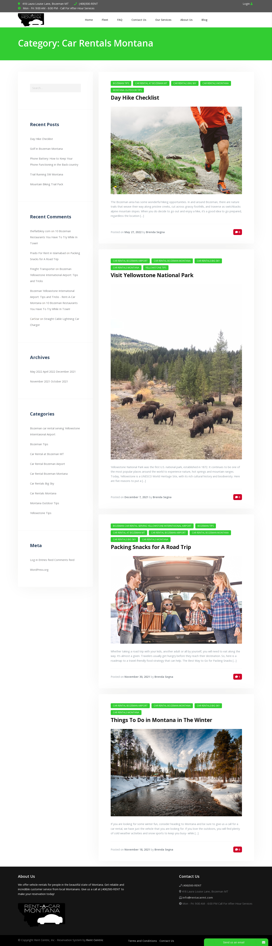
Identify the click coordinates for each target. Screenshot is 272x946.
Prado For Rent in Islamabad (48, 253)
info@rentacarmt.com (197, 896)
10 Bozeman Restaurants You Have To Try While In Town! (53, 237)
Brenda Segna (155, 231)
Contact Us (167, 940)
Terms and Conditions (143, 940)
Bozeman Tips (39, 444)
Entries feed (46, 560)
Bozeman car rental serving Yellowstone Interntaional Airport (152, 525)
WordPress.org (39, 569)
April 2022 (49, 371)
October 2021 (59, 381)
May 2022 (36, 371)
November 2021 (40, 381)
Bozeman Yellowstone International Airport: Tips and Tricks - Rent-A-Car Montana (52, 297)
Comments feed (64, 560)
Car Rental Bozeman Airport (47, 464)
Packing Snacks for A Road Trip (151, 546)
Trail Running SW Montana (46, 174)
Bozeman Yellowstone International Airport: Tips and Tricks (54, 275)
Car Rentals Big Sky (42, 483)
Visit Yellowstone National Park (152, 274)
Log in (34, 560)
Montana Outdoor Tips (44, 503)
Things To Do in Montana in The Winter (161, 719)
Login (248, 3)
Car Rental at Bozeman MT (47, 454)
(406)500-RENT (88, 3)
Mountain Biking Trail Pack (46, 184)
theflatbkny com (40, 231)
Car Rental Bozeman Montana (49, 473)
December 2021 (66, 371)
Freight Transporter (42, 269)
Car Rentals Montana (43, 493)
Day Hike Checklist (41, 139)
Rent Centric (94, 939)
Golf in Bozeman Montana (46, 148)
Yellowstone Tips (40, 513)
